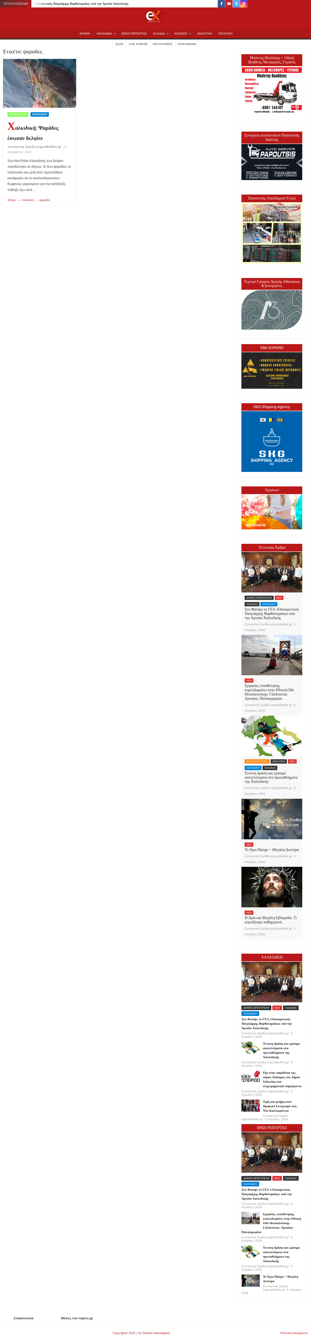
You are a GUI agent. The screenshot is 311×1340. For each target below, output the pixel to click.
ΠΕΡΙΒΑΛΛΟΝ (18, 114)
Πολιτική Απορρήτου (294, 1333)
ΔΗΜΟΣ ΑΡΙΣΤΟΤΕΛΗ (259, 597)
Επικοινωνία (187, 44)
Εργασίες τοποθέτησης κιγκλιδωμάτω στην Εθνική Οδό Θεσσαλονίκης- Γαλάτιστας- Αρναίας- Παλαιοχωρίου (269, 692)
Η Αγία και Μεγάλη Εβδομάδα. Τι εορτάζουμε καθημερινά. (271, 920)
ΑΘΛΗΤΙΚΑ (204, 33)
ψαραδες (44, 200)
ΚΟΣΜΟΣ (180, 33)
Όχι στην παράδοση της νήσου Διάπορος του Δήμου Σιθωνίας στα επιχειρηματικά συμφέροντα (282, 1079)
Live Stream (138, 44)
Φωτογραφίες (163, 44)
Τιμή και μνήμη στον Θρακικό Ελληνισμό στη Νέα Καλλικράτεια (279, 1106)
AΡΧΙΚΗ (84, 33)
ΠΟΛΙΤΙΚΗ (225, 33)
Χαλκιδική (28, 200)
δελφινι (11, 200)
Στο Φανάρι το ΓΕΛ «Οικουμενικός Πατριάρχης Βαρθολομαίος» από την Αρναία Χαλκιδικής (66, 3)
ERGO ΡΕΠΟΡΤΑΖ (134, 33)
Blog (119, 44)
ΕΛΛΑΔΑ (159, 33)
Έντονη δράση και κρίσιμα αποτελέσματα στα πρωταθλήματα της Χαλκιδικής (271, 777)
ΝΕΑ (279, 597)
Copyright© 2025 (124, 1333)
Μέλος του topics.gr (77, 1318)
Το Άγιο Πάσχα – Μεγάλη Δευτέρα (272, 850)
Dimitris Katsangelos (156, 1333)
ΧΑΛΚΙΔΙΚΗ (104, 33)
